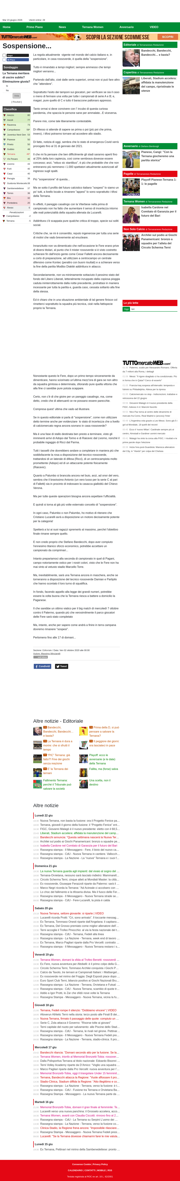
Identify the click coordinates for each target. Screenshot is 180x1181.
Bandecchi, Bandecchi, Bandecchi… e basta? (58, 731)
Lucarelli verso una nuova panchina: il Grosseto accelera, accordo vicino (84, 1111)
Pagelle (128, 173)
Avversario (131, 146)
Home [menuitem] (6, 27)
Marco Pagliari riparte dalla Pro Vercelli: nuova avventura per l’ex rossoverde (87, 1069)
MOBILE (101, 1170)
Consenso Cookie (81, 1164)
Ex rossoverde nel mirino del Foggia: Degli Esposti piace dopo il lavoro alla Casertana (92, 976)
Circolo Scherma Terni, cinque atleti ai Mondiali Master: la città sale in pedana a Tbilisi (93, 879)
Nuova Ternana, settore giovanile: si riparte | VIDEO (72, 913)
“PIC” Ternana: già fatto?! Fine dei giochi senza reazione (56, 759)
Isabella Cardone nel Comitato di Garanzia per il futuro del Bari (78, 845)
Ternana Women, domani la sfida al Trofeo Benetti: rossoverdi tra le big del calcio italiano (94, 959)
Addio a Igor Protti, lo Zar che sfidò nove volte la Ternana (75, 993)
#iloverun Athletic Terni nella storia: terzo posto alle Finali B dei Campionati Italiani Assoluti (95, 1014)
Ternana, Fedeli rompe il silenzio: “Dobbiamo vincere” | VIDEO (78, 1010)
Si (7, 86)
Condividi (42, 666)
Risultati (17, 102)
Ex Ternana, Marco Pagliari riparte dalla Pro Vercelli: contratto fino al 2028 (85, 942)
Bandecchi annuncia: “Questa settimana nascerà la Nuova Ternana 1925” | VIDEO (90, 837)
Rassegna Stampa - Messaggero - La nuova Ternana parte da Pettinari (83, 1094)
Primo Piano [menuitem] (34, 27)
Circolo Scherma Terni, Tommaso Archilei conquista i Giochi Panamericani (85, 968)
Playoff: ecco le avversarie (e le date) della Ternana (102, 759)
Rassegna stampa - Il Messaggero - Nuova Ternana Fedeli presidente (83, 1035)
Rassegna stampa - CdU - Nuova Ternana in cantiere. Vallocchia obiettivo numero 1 (91, 853)
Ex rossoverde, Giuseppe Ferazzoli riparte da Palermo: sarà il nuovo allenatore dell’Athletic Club (99, 883)
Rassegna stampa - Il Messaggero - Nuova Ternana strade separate (82, 896)
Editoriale (47, 650)
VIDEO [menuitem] (154, 27)
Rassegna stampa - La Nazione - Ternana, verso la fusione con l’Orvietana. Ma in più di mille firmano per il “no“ (108, 1123)
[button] (17, 95)
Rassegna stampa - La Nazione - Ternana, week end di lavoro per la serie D (86, 938)
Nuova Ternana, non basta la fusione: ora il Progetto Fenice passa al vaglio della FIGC (93, 820)
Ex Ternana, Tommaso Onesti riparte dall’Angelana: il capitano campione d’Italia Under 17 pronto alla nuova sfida (109, 921)
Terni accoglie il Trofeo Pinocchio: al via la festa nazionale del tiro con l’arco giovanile (92, 930)
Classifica (10, 109)
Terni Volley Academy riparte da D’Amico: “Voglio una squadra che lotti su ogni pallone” (93, 1065)
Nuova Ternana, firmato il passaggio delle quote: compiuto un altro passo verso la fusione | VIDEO (100, 1018)
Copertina (130, 72)
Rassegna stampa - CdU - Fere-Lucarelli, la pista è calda (75, 900)
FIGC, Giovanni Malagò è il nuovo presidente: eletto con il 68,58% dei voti (85, 829)
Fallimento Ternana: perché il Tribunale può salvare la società (57, 784)
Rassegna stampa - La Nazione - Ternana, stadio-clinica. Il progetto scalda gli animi (91, 1039)
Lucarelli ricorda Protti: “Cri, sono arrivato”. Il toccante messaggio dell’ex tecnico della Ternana (97, 917)
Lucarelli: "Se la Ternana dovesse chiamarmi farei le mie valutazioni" (82, 1136)
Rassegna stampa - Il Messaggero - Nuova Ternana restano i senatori (83, 946)
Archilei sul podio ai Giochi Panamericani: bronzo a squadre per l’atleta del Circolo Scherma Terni (99, 841)
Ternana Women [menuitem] (92, 27)
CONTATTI (89, 1170)
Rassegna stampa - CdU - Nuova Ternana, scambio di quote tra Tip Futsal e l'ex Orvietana (95, 988)
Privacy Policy (100, 1164)
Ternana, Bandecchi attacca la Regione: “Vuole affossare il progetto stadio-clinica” (90, 1077)
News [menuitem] (62, 27)
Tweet (61, 666)
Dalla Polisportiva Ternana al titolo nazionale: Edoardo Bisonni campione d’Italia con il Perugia (98, 1060)
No (7, 90)
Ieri (132, 309)
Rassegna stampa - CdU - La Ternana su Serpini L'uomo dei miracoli (82, 1119)
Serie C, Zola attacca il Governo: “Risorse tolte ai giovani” (75, 1022)
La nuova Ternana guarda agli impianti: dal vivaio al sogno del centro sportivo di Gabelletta (95, 871)
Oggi (126, 309)
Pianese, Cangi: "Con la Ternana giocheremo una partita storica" (157, 156)
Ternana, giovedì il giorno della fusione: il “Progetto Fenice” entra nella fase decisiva (91, 824)
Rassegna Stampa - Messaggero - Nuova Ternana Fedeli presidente (82, 1132)
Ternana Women (134, 201)
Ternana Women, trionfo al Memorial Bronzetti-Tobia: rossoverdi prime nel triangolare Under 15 (98, 1056)
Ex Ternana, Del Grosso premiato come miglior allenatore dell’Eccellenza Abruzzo (90, 925)
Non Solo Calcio (134, 229)
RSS (109, 1170)
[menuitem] (174, 27)
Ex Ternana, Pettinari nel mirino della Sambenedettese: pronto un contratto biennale (91, 1149)
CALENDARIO (75, 1170)
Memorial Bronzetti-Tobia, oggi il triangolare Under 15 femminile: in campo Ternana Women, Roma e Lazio (105, 1073)
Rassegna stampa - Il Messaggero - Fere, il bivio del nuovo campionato (84, 849)
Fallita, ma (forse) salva (103, 768)
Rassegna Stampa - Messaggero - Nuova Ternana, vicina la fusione (81, 997)
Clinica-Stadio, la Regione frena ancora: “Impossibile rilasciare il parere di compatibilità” (93, 1128)
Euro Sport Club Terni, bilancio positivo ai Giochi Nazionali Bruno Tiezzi (84, 980)
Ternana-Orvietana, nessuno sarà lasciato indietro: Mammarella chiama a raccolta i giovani (95, 875)
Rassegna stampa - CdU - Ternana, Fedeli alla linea (72, 934)
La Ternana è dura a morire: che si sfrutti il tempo (57, 745)
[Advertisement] (150, 118)
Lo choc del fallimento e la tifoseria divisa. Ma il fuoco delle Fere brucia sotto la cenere (93, 892)
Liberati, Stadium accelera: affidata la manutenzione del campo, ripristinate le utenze (92, 833)
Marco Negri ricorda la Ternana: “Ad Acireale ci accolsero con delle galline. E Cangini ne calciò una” (101, 887)
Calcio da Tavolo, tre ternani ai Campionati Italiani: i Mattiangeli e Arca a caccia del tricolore (96, 972)
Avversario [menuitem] (126, 27)
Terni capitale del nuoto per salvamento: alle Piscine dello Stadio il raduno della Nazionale (95, 1026)
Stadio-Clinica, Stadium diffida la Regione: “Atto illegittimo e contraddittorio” (86, 1081)
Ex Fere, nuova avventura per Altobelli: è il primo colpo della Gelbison (83, 963)
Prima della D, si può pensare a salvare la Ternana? (104, 731)
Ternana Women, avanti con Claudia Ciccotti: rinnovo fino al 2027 (80, 1115)
